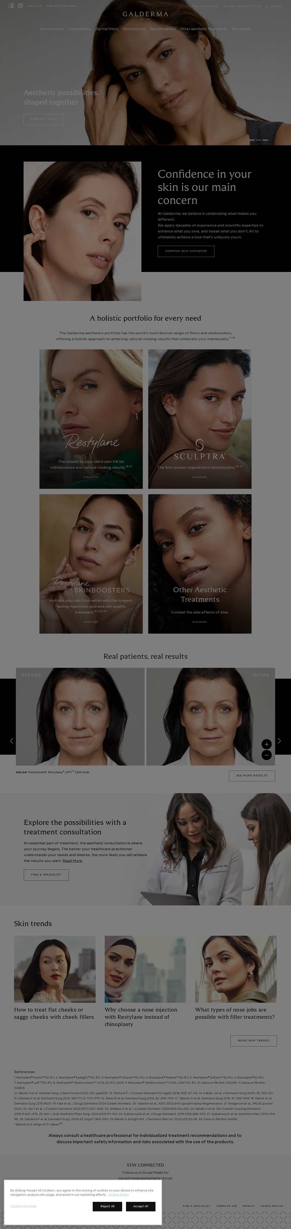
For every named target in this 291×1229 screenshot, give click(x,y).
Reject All (107, 1206)
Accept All (140, 1206)
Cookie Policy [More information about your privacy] (118, 1194)
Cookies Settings (23, 1206)
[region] (83, 1202)
